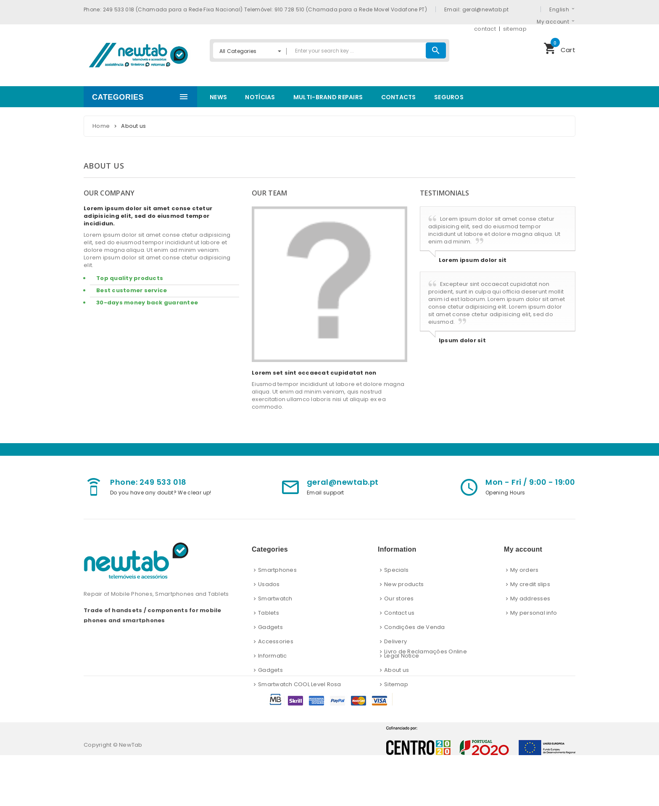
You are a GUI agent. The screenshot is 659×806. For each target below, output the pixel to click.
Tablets (268, 613)
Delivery (395, 641)
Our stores (399, 599)
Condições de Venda (414, 627)
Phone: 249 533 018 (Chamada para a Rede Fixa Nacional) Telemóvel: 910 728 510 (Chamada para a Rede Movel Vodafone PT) (255, 9)
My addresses (530, 599)
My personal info (533, 613)
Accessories (275, 641)
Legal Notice (401, 656)
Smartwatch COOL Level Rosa (299, 684)
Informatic (272, 656)
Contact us (399, 613)
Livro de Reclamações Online (425, 702)
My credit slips (530, 584)
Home (101, 125)
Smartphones (277, 570)
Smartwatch (275, 599)
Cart (559, 47)
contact (485, 29)
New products (404, 584)
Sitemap (396, 684)
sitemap (515, 29)
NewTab (130, 796)
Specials (396, 570)
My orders (524, 570)
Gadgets (270, 627)
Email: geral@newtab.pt (476, 9)
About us (396, 670)
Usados (269, 584)
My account (553, 21)
